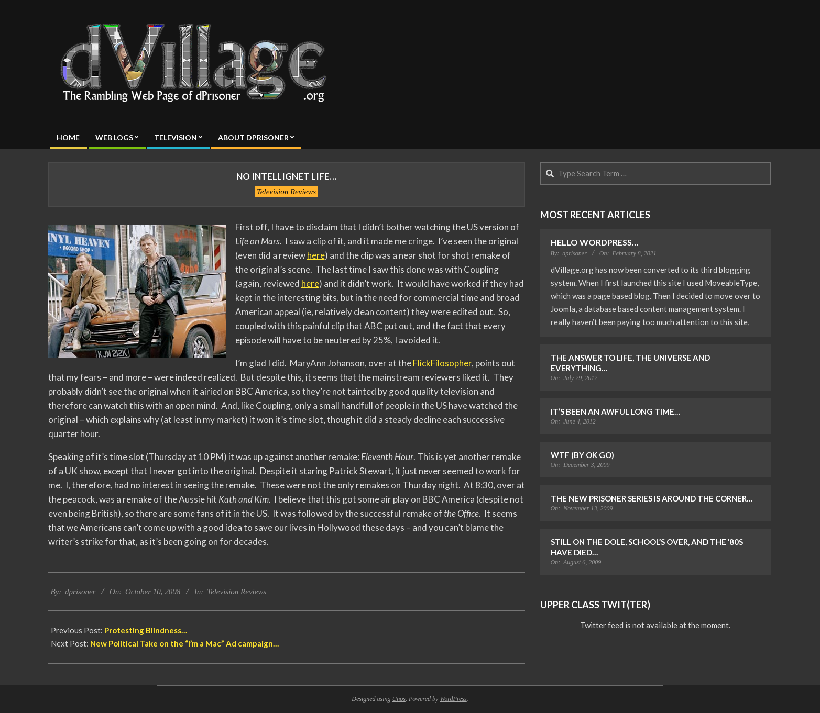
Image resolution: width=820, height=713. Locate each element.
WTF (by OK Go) (582, 455)
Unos (399, 699)
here (316, 255)
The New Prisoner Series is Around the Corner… (651, 498)
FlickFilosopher (442, 363)
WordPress (453, 699)
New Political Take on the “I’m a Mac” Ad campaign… (184, 643)
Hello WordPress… (594, 242)
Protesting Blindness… (145, 630)
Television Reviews (286, 191)
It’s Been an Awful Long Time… (615, 411)
